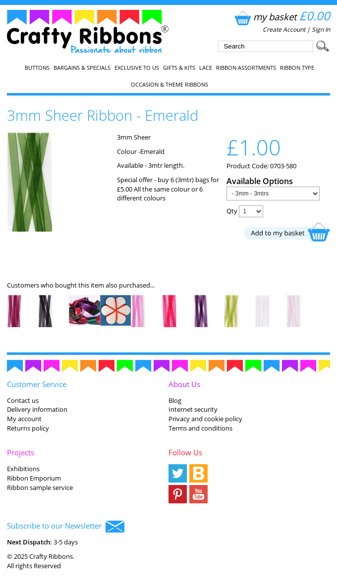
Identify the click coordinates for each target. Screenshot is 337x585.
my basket (281, 16)
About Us (184, 384)
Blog (174, 400)
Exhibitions (23, 468)
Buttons (37, 67)
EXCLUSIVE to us (136, 67)
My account (24, 418)
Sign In (321, 29)
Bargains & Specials (82, 67)
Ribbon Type (297, 67)
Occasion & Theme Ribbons (169, 84)
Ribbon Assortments (246, 67)
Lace (205, 67)
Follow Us (185, 452)
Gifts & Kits (179, 67)
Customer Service (36, 384)
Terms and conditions (200, 428)
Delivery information (37, 409)
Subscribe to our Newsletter (65, 527)
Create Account (284, 29)
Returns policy (28, 428)
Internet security (193, 409)
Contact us (23, 400)
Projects (20, 452)
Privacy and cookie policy (205, 418)
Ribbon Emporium (34, 478)
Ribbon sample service (40, 487)
